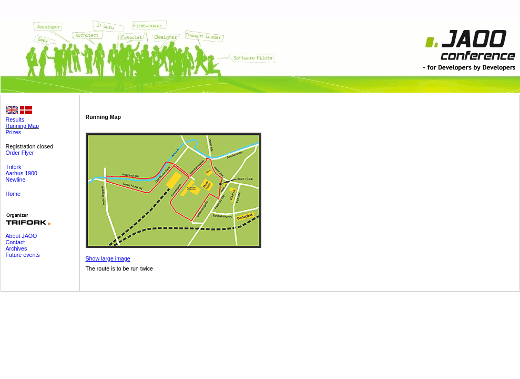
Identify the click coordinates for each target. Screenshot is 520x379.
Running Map (22, 126)
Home (13, 194)
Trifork (14, 167)
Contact (15, 242)
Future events (23, 255)
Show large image (108, 258)
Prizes (14, 132)
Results (15, 119)
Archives (16, 248)
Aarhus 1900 (21, 173)
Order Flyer (20, 152)
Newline (16, 179)
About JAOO (21, 236)
